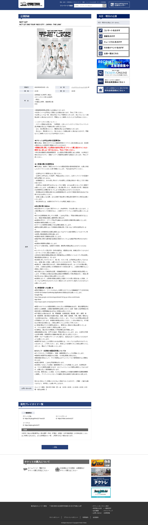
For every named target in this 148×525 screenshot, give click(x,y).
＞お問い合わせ (97, 513)
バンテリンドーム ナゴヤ (80, 87)
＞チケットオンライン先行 (100, 506)
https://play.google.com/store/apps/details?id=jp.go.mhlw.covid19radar (57, 297)
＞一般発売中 (107, 508)
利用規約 (85, 517)
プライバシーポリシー (71, 517)
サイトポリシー (54, 517)
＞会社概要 (95, 510)
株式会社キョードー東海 (39, 506)
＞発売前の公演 (97, 508)
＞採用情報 (106, 513)
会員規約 (96, 517)
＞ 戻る (55, 447)
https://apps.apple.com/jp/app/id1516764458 (49, 302)
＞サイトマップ (108, 510)
